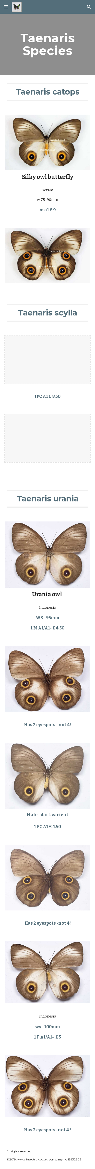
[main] (47, 44)
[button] (6, 6)
